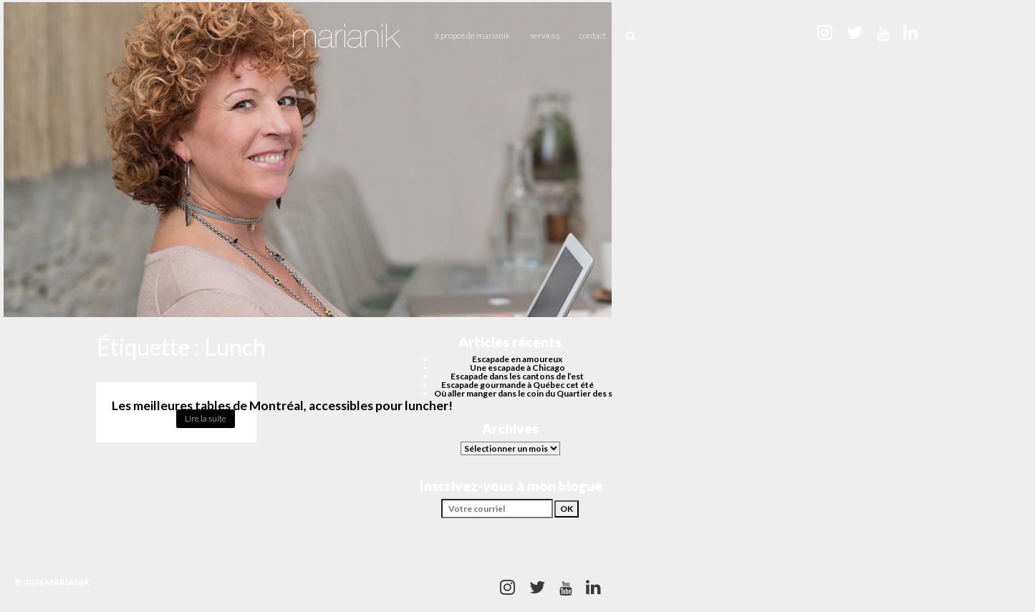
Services (544, 35)
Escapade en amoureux (517, 359)
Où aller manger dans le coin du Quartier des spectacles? (544, 393)
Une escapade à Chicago (517, 367)
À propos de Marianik (472, 35)
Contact (592, 35)
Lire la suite (205, 418)
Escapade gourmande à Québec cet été (517, 384)
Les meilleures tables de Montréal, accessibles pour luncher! (282, 405)
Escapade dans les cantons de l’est (517, 376)
